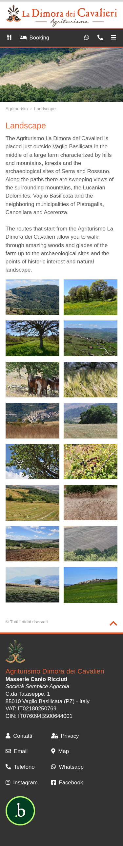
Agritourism (17, 108)
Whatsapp (67, 767)
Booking (34, 38)
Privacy (65, 736)
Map (60, 751)
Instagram (22, 782)
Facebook (67, 782)
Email (17, 751)
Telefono (20, 767)
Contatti (19, 736)
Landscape (45, 108)
